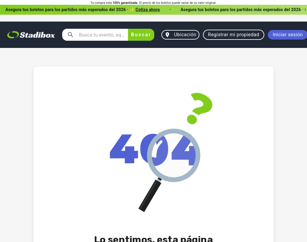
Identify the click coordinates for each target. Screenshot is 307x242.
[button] (153, 10)
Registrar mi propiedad (234, 34)
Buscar (141, 35)
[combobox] (101, 35)
